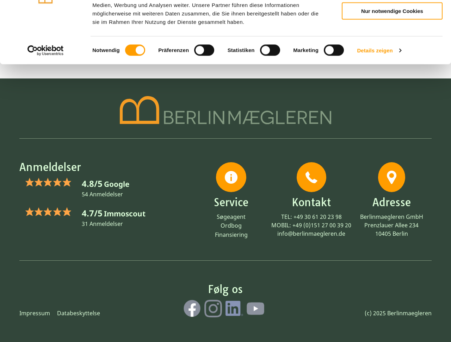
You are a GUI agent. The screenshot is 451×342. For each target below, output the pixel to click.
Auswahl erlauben (392, 37)
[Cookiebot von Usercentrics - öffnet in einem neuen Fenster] (45, 96)
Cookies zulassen (392, 17)
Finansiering (231, 235)
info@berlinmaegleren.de (311, 234)
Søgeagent (231, 217)
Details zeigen (375, 96)
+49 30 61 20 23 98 (318, 217)
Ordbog (231, 225)
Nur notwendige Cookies (392, 57)
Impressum (34, 313)
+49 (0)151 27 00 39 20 (321, 225)
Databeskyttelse (78, 313)
